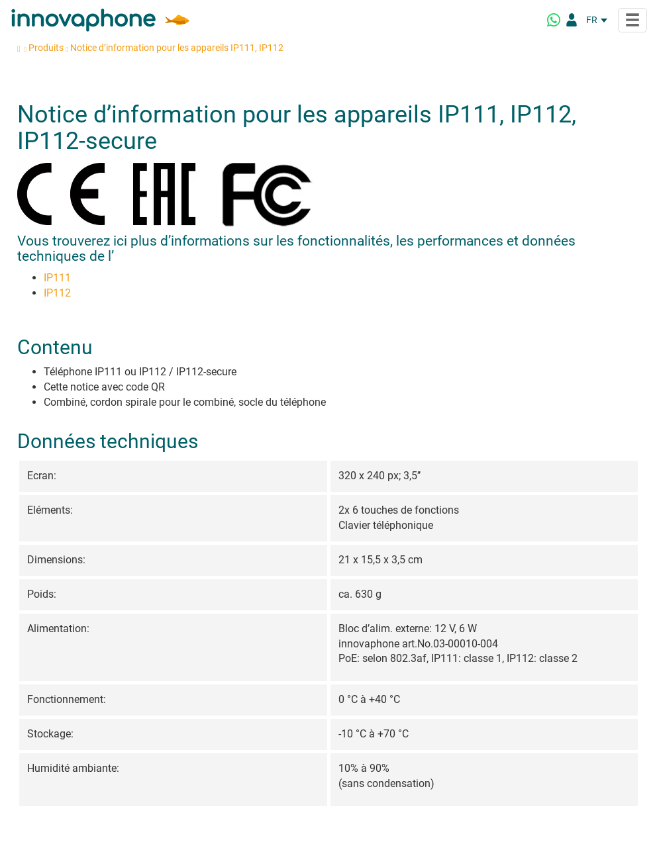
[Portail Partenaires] (572, 20)
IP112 (57, 293)
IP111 (57, 277)
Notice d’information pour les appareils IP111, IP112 (176, 47)
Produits (46, 47)
